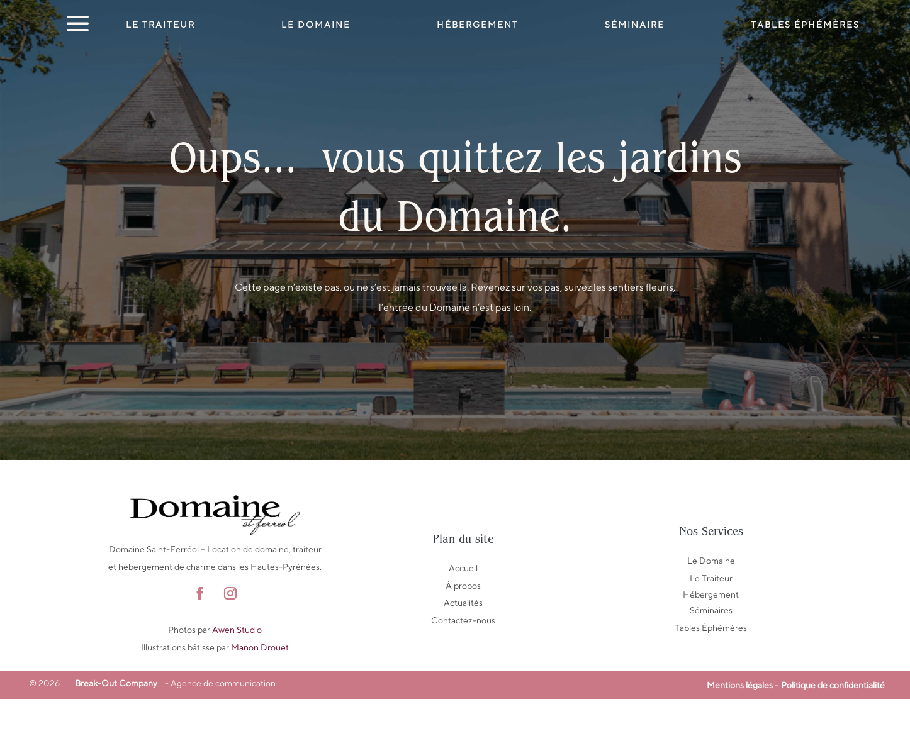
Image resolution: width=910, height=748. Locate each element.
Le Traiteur (160, 25)
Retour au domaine (455, 407)
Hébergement (478, 25)
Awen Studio (237, 679)
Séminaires (711, 659)
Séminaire (635, 25)
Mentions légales (740, 734)
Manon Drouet (260, 696)
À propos (463, 635)
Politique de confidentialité (833, 734)
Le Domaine (316, 25)
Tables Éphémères (711, 677)
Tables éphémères (805, 25)
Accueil (463, 617)
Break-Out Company (114, 732)
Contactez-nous (463, 669)
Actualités (463, 652)
